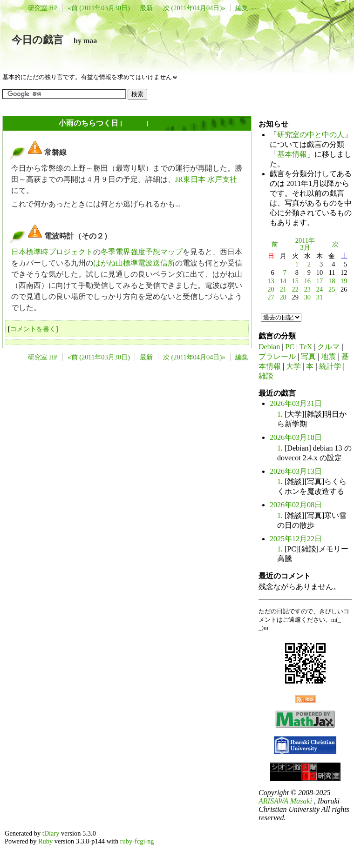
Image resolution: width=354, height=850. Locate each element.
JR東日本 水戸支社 (206, 179)
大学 (293, 366)
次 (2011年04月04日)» (194, 8)
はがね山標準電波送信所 (134, 263)
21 (282, 289)
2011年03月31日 (31, 123)
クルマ (328, 347)
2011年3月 (305, 244)
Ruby (45, 841)
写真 (308, 356)
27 (270, 297)
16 (307, 281)
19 (343, 281)
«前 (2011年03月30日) (98, 8)
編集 (241, 8)
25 (331, 289)
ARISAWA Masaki (285, 801)
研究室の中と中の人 (310, 135)
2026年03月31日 (296, 403)
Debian (269, 347)
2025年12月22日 (296, 539)
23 (307, 289)
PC (289, 347)
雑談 (266, 376)
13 (270, 281)
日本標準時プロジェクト (52, 252)
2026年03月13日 (296, 471)
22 (295, 289)
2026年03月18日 (296, 437)
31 (319, 297)
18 (331, 281)
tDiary (51, 833)
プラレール (277, 356)
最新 (146, 8)
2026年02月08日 (296, 505)
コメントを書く (33, 328)
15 (295, 281)
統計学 (330, 366)
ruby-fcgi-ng (137, 841)
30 (307, 297)
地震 (328, 356)
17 (319, 281)
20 (270, 289)
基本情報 (292, 154)
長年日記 (134, 123)
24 (319, 289)
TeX (306, 347)
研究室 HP (43, 8)
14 (282, 281)
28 (282, 297)
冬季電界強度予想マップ (142, 252)
